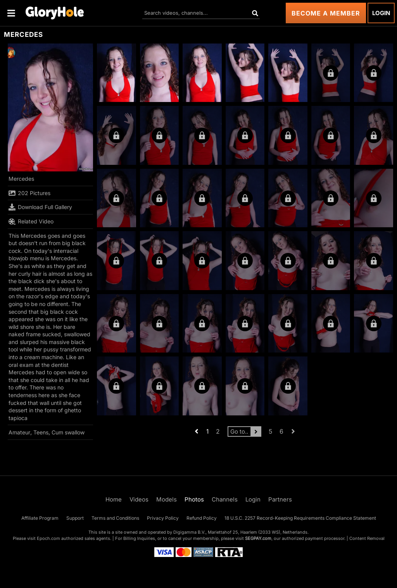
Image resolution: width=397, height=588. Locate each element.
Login (381, 13)
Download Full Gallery (40, 207)
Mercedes (21, 178)
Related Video (31, 221)
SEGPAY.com (258, 538)
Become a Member (326, 13)
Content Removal (367, 538)
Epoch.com (48, 538)
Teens (40, 432)
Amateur (19, 432)
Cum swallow (68, 432)
